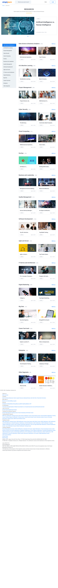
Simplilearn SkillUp (6, 539)
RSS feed (22, 539)
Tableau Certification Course (8, 560)
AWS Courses (20, 569)
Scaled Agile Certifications (19, 567)
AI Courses (36, 569)
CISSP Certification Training (46, 558)
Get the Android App (6, 545)
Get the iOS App (13, 545)
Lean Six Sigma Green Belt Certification (22, 560)
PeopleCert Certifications (25, 566)
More (46, 2)
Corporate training (6, 542)
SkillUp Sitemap (13, 539)
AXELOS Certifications (37, 567)
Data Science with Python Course (33, 557)
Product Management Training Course (10, 548)
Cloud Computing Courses (46, 564)
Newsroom (11, 533)
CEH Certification (52, 557)
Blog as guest (13, 536)
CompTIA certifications (12, 569)
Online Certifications (19, 564)
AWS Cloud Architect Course (19, 554)
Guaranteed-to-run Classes (23, 542)
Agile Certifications (36, 564)
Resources (18, 539)
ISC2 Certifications (29, 567)
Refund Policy (5, 573)
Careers (7, 533)
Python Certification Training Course (24, 561)
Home (3, 5)
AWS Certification (44, 557)
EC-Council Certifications (15, 566)
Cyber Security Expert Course (30, 553)
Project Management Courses (8, 564)
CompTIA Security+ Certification (17, 558)
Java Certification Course (11, 561)
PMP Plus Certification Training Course (10, 551)
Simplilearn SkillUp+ (14, 542)
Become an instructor (6, 536)
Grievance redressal (23, 533)
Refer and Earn (5, 530)
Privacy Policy (5, 572)
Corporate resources (32, 542)
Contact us (29, 533)
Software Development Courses (49, 566)
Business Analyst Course (42, 553)
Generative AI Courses (28, 564)
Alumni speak (16, 533)
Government (41, 542)
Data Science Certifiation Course (25, 551)
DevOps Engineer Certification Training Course (15, 553)
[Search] (31, 2)
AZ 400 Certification (29, 558)
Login (53, 2)
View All (54, 43)
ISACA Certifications (47, 567)
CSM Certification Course (22, 557)
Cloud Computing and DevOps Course (25, 548)
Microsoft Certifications (28, 569)
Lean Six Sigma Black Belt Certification (38, 560)
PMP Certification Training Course (9, 557)
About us (4, 533)
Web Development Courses (8, 567)
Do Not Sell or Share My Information (38, 533)
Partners (37, 542)
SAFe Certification (37, 558)
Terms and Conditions (6, 570)
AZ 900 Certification (7, 558)
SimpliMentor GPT (27, 539)
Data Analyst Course (36, 551)
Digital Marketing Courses (44, 569)
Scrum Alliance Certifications (36, 566)
